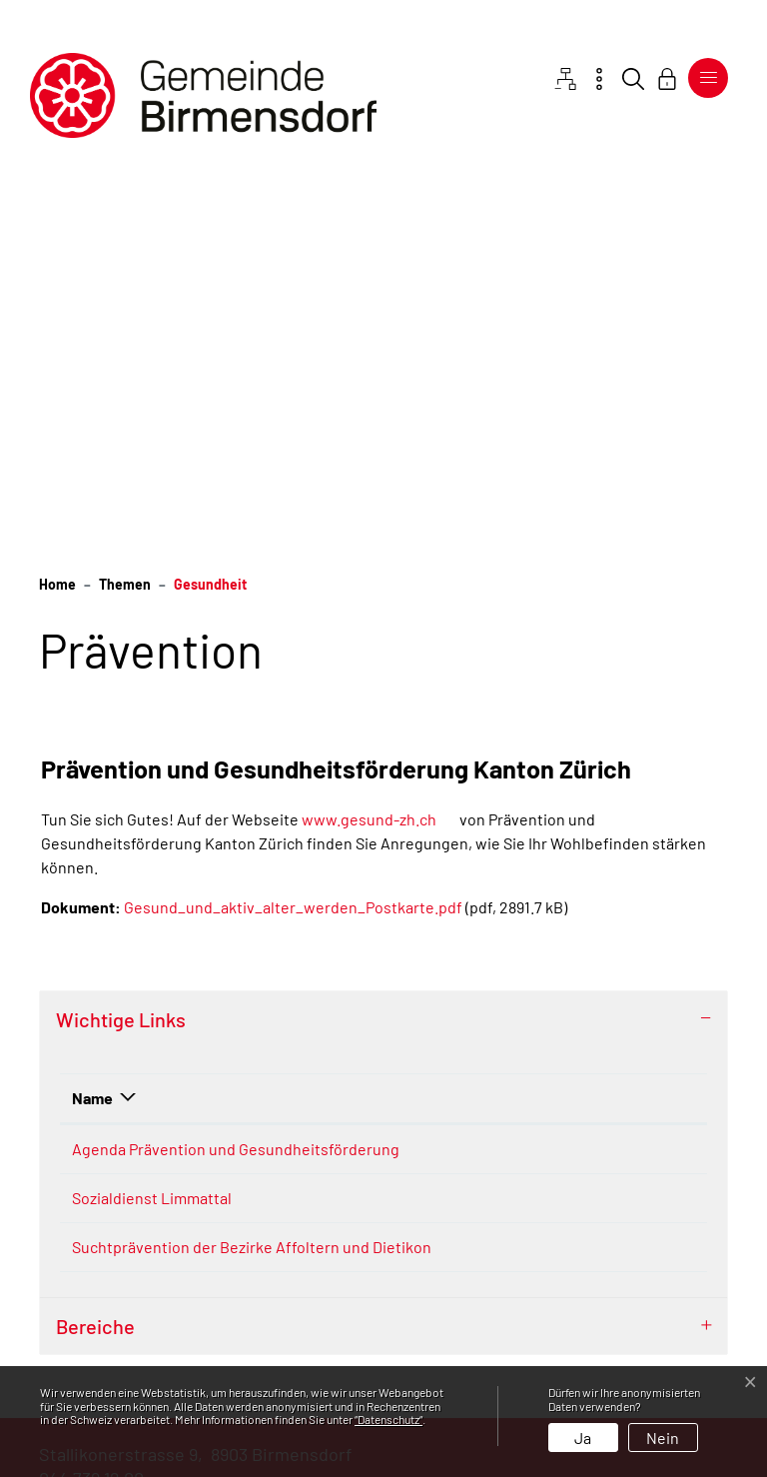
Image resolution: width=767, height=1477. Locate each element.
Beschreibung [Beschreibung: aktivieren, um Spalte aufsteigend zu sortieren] (327, 722)
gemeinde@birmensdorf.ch (147, 1294)
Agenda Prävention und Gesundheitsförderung (154, 784)
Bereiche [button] (95, 1118)
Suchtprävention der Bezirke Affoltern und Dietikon (147, 1014)
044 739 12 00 (91, 1270)
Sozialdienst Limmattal (162, 893)
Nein (662, 1437)
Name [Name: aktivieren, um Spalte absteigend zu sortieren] (92, 722)
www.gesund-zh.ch (379, 443)
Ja (582, 1437)
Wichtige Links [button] (121, 644)
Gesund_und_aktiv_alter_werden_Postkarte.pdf (293, 531)
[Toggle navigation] (708, 78)
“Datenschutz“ (388, 1419)
